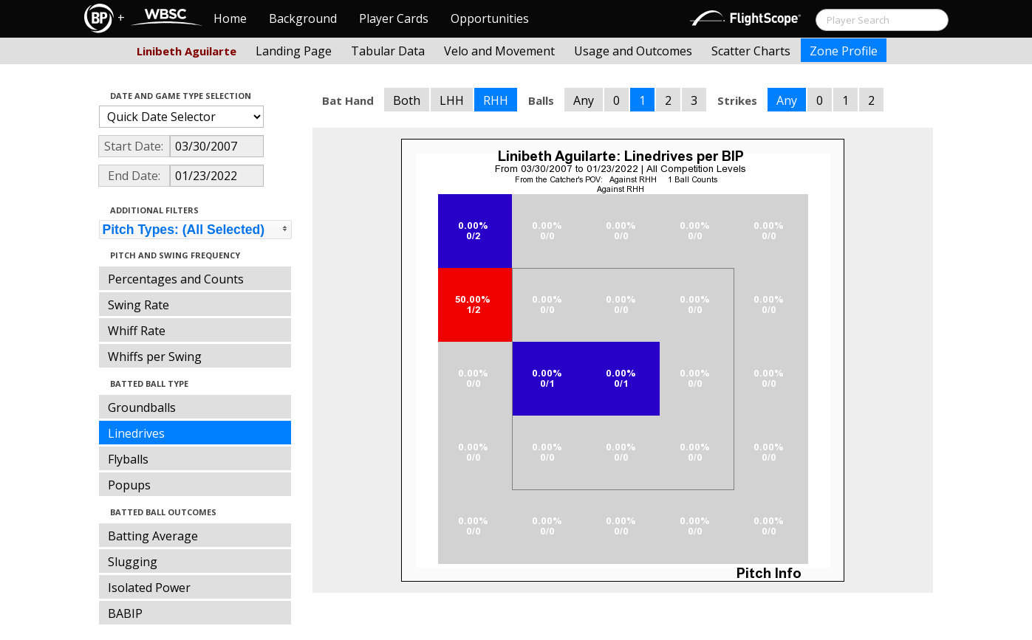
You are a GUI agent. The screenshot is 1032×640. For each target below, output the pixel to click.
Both (406, 100)
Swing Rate (138, 305)
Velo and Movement (499, 51)
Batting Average (153, 536)
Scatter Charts (750, 51)
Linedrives (136, 433)
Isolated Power (149, 587)
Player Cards (393, 18)
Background (303, 18)
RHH (495, 100)
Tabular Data (388, 51)
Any (583, 100)
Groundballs (142, 407)
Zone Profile (844, 51)
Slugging (132, 562)
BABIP (125, 613)
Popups (129, 485)
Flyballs (128, 459)
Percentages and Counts (176, 279)
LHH (452, 100)
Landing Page (294, 51)
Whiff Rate (136, 331)
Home (230, 18)
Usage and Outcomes (633, 51)
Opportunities (490, 18)
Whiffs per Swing (155, 356)
